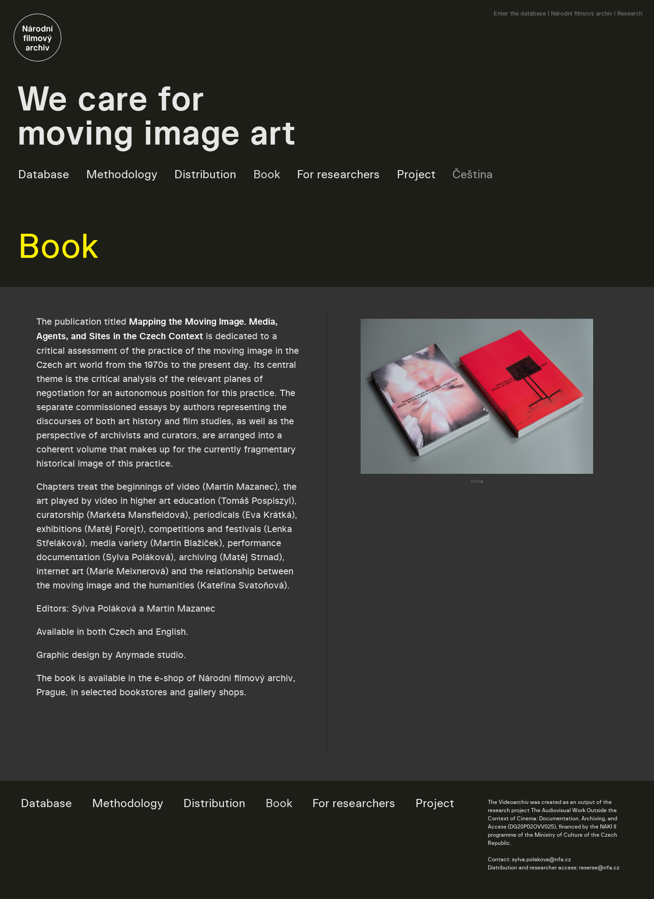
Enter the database (520, 13)
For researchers (338, 173)
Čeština (472, 173)
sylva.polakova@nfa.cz (541, 859)
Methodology (122, 173)
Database (43, 173)
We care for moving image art (156, 115)
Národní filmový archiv (581, 13)
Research (629, 13)
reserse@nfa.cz (599, 867)
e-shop (169, 678)
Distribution (205, 173)
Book (266, 173)
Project (416, 173)
